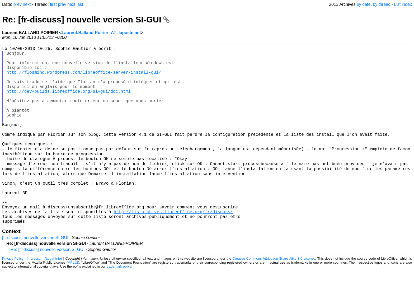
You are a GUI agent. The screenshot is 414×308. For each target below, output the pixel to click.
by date (363, 4)
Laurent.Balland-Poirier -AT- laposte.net (101, 32)
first (53, 4)
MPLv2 (73, 300)
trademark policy (119, 304)
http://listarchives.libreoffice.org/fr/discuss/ (173, 247)
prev (17, 4)
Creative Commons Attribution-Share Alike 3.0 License (274, 296)
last (80, 4)
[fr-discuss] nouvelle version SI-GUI (35, 275)
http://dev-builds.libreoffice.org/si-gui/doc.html (69, 102)
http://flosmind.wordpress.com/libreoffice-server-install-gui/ (84, 78)
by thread (382, 4)
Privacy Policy (12, 296)
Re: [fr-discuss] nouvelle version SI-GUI (86, 19)
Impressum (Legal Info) (44, 296)
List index (403, 4)
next (27, 4)
